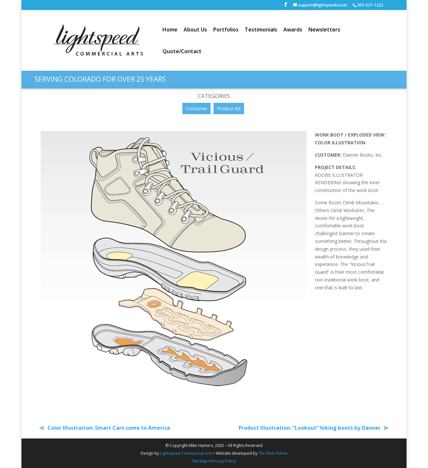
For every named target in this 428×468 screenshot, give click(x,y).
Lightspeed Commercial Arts (186, 453)
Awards (292, 30)
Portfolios (226, 30)
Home (169, 30)
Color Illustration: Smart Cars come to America (108, 427)
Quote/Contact (181, 52)
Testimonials (261, 30)
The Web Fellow (272, 453)
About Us (195, 30)
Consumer (196, 108)
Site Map (200, 461)
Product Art (229, 108)
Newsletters (324, 30)
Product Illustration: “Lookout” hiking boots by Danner (310, 427)
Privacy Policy (223, 461)
